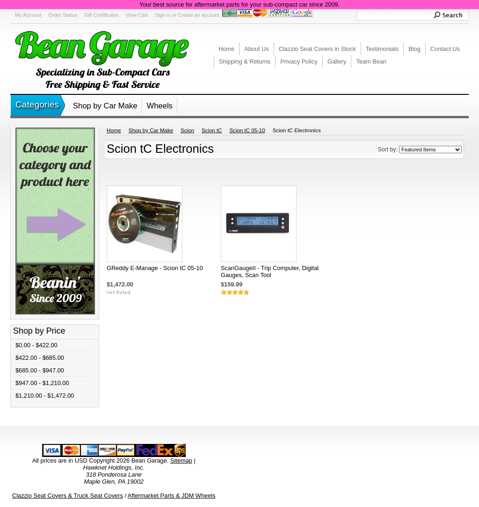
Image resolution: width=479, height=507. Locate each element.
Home (114, 130)
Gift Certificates (101, 15)
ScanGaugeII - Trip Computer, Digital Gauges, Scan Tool (270, 271)
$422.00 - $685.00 (39, 357)
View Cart (137, 15)
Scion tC (212, 130)
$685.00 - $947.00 (39, 370)
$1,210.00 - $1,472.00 (44, 395)
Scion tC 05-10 (247, 130)
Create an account (198, 15)
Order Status (62, 15)
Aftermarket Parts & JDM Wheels (172, 495)
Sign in (162, 15)
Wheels (159, 105)
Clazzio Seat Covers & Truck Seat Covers (67, 495)
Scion (187, 130)
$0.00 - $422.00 (36, 345)
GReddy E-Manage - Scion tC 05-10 (155, 267)
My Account (28, 15)
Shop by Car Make (105, 105)
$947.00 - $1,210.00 (42, 382)
